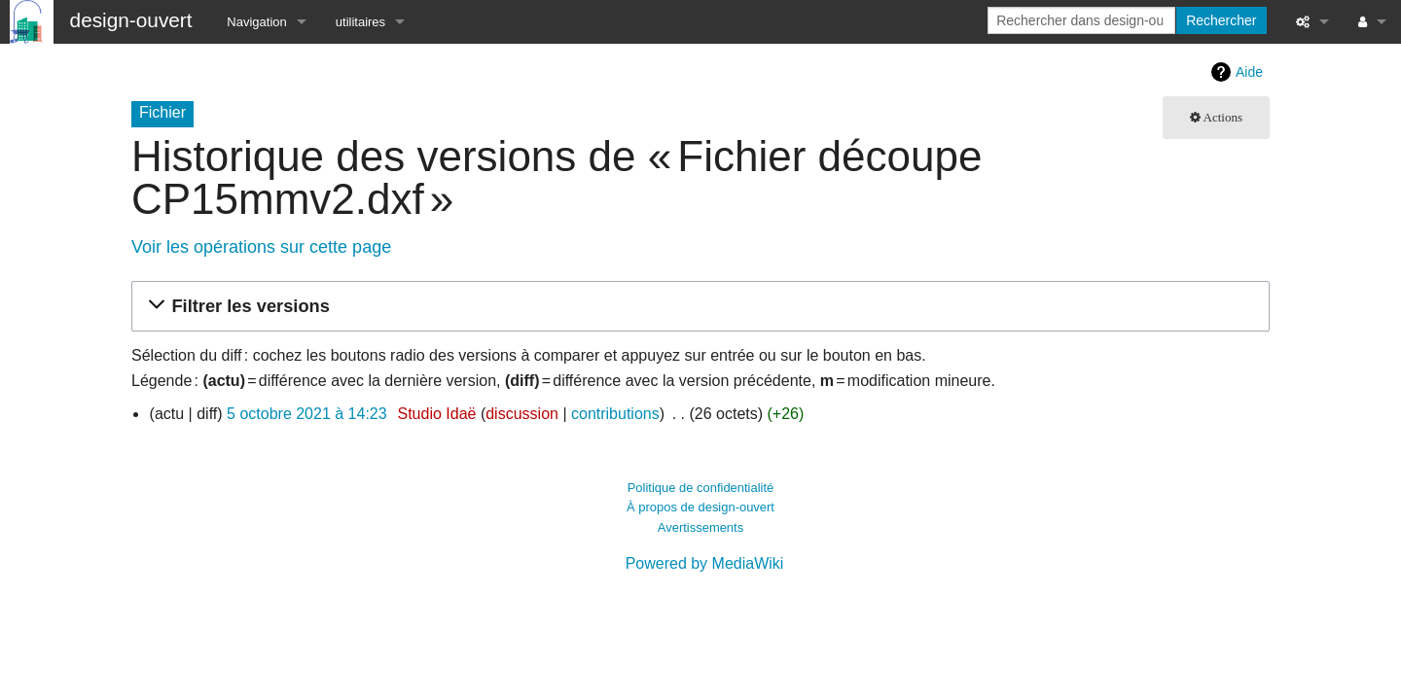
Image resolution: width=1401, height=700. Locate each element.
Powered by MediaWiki (705, 563)
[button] (697, 307)
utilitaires (360, 22)
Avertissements (700, 527)
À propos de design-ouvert (700, 507)
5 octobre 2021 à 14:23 (307, 413)
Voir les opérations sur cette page (261, 247)
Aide (1249, 72)
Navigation (256, 22)
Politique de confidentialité (701, 487)
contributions (615, 413)
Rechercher (1221, 20)
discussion (521, 413)
